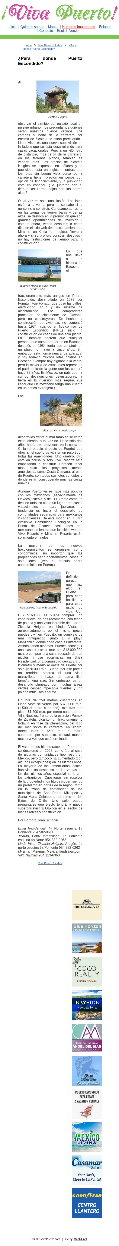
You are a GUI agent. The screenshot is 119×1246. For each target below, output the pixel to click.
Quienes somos (32, 27)
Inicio (12, 27)
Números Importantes (78, 27)
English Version (68, 30)
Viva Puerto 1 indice (50, 45)
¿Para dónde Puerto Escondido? (49, 47)
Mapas (53, 27)
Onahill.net (80, 1239)
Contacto (46, 30)
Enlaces (105, 27)
